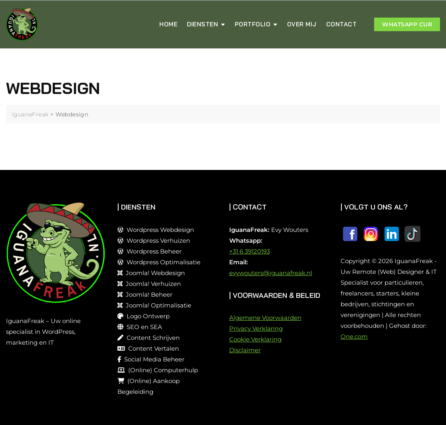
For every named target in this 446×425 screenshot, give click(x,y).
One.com (354, 336)
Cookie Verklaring (255, 339)
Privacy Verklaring (256, 328)
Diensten (202, 24)
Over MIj (302, 24)
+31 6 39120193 (249, 251)
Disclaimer (245, 350)
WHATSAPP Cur (407, 24)
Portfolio (253, 24)
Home (168, 24)
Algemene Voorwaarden (265, 317)
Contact (341, 24)
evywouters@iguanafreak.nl (270, 273)
